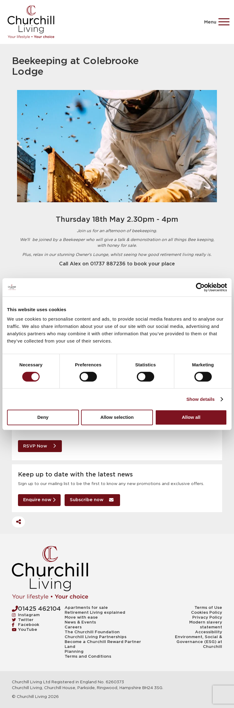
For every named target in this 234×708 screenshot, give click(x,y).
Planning (74, 651)
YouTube (24, 629)
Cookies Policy (206, 612)
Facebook (25, 625)
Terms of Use (208, 607)
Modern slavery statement (205, 624)
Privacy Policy (207, 617)
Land (70, 647)
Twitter (23, 620)
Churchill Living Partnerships (95, 637)
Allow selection (116, 417)
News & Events (80, 622)
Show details (200, 399)
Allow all (191, 417)
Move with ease (81, 617)
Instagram (26, 615)
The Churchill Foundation (92, 632)
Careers (73, 627)
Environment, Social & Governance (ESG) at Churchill (198, 642)
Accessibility (208, 632)
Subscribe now (92, 500)
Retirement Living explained (95, 612)
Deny (42, 417)
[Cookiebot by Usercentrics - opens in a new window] (200, 287)
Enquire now (39, 500)
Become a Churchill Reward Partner (103, 642)
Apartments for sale (86, 607)
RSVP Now (39, 446)
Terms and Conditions (88, 656)
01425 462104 (36, 609)
